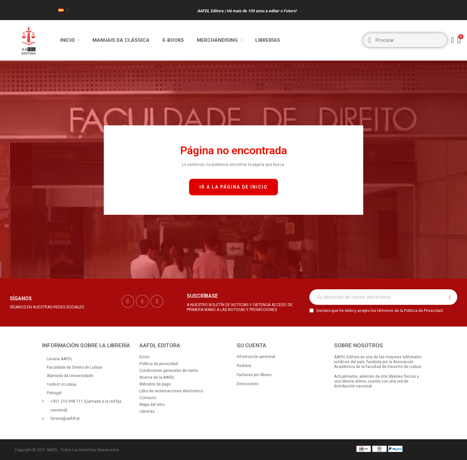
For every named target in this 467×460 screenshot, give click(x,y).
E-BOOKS (173, 40)
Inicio (69, 40)
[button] (233, 187)
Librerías (267, 40)
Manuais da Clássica (121, 40)
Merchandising (219, 40)
